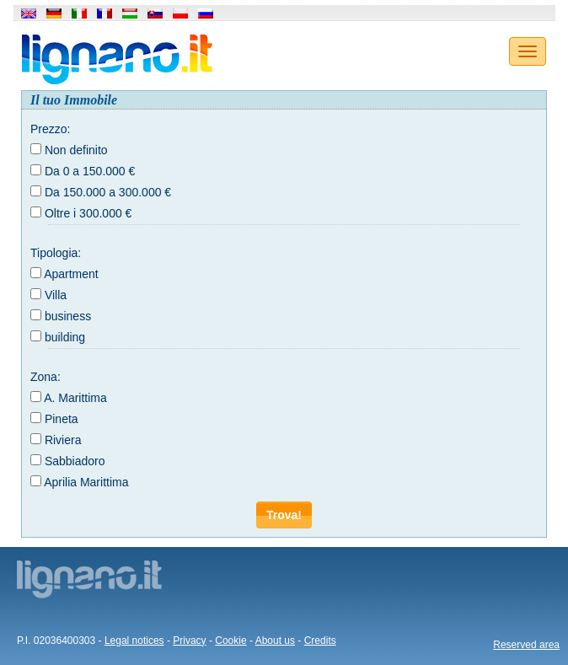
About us (275, 640)
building (65, 337)
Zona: (45, 376)
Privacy (189, 640)
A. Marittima (75, 398)
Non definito (76, 150)
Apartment (71, 274)
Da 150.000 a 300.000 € (108, 192)
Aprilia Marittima (86, 482)
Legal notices (134, 640)
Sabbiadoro (75, 461)
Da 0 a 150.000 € (90, 171)
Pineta (61, 419)
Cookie (230, 640)
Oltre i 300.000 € (88, 213)
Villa (56, 295)
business (68, 316)
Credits (320, 640)
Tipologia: (55, 253)
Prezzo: (50, 129)
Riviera (63, 440)
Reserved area (526, 645)
